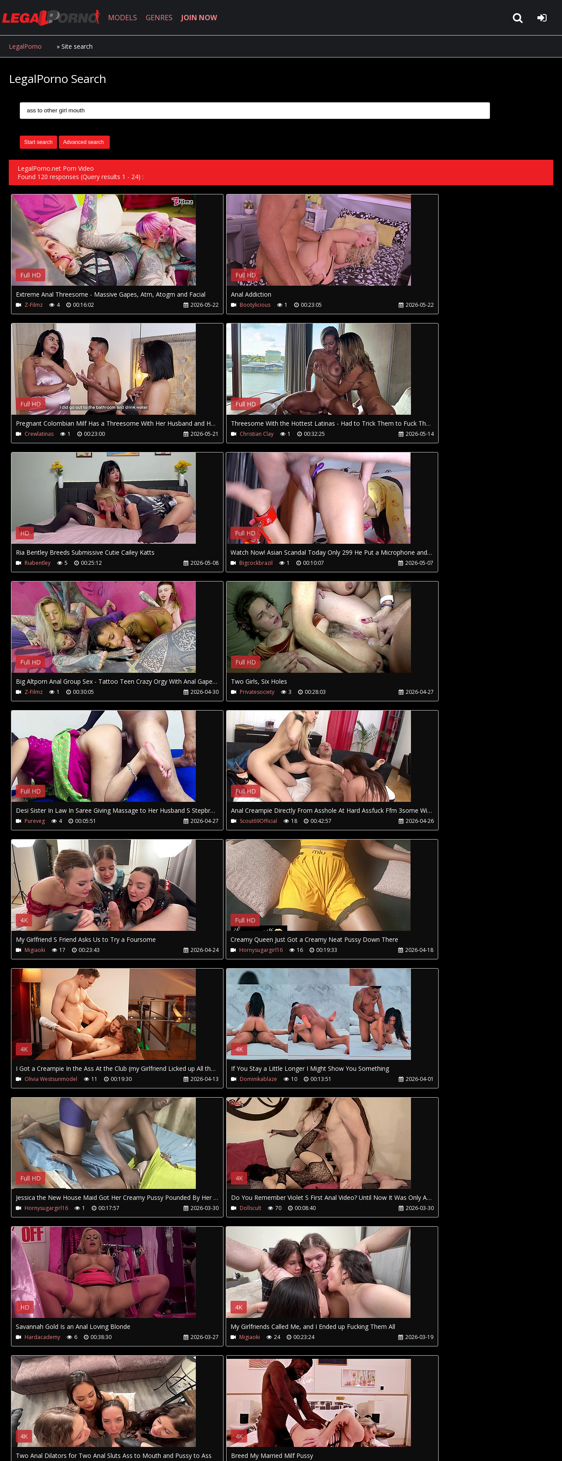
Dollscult (35, 952)
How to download (153, 1419)
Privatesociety (222, 563)
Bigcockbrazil (402, 434)
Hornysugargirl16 (407, 693)
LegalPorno (25, 46)
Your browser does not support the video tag (103, 246)
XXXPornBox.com (258, 1419)
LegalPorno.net (57, 17)
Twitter (207, 1419)
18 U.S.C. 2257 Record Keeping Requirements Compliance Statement (287, 1445)
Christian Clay (41, 434)
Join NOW (24, 1419)
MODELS (128, 17)
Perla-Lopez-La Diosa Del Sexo (63, 1211)
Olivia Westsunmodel (51, 822)
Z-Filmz (34, 305)
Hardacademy (223, 952)
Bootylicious (220, 305)
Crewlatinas (399, 305)
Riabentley (218, 434)
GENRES (165, 17)
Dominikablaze (223, 822)
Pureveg (395, 563)
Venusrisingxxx (223, 1081)
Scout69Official (43, 693)
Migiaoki (215, 693)
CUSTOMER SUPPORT (80, 1419)
